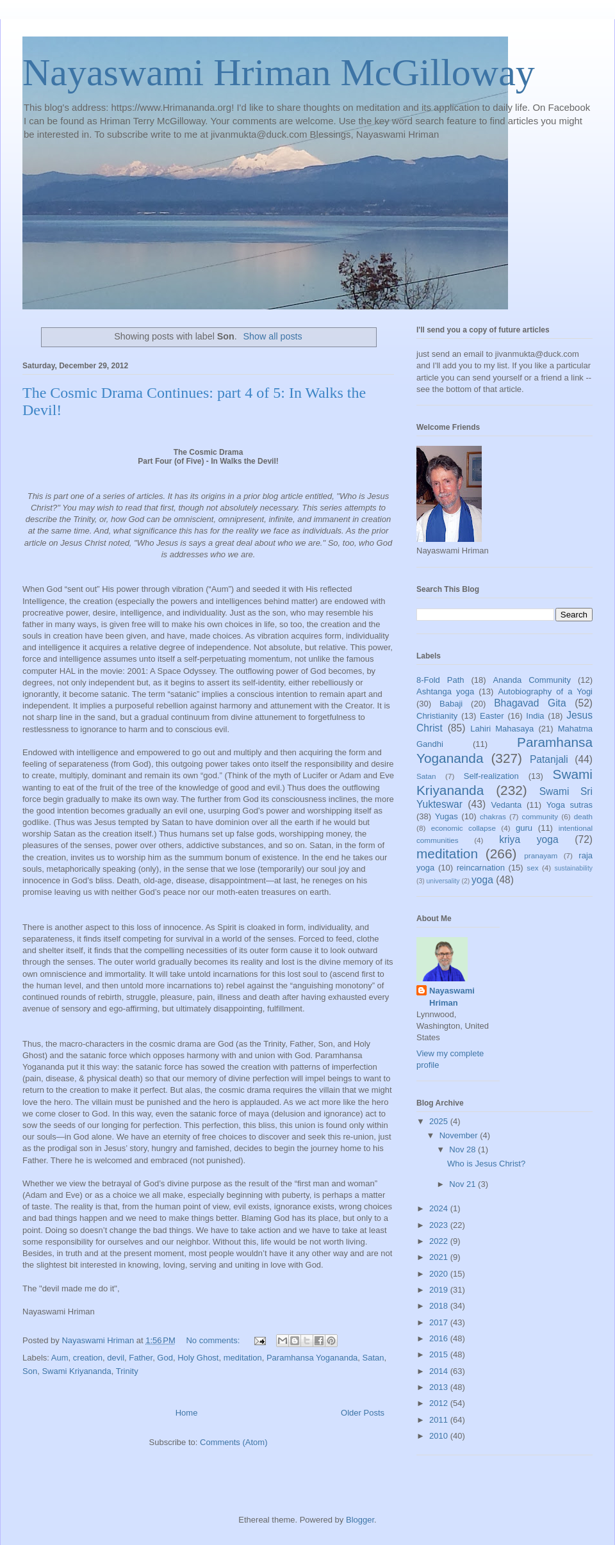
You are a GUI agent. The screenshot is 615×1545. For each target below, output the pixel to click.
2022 (439, 1241)
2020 (439, 1274)
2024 (439, 1208)
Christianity (436, 716)
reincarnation (481, 867)
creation (87, 1357)
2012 (439, 1403)
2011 (439, 1420)
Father (140, 1357)
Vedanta (506, 805)
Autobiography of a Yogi (545, 691)
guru (524, 828)
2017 (439, 1322)
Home (187, 1413)
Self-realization (491, 776)
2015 (439, 1354)
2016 (439, 1338)
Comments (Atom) (233, 1442)
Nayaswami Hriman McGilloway (278, 72)
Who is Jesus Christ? (486, 1163)
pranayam (540, 855)
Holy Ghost (197, 1357)
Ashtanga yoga (445, 691)
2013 (439, 1387)
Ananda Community (531, 680)
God (165, 1357)
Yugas (446, 816)
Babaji (451, 703)
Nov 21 (463, 1184)
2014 (439, 1371)
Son (29, 1371)
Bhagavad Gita (530, 703)
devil (115, 1357)
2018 (439, 1306)
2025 (439, 1121)
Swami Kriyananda (76, 1371)
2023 (439, 1225)
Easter (492, 716)
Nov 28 (463, 1149)
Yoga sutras (569, 805)
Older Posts (362, 1413)
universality (443, 881)
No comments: (214, 1340)
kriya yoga (528, 839)
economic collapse (463, 828)
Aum (60, 1357)
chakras (493, 816)
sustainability (573, 868)
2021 (439, 1257)
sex (532, 867)
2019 (439, 1290)
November (459, 1135)
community (540, 816)
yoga (482, 879)
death (583, 816)
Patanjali (549, 759)
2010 (439, 1436)
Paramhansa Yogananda (311, 1357)
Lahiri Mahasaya (502, 728)
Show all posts (272, 336)
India (535, 716)
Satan (373, 1357)
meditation (243, 1357)
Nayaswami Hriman (452, 996)
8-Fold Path (440, 680)
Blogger (360, 1520)
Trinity (127, 1371)
